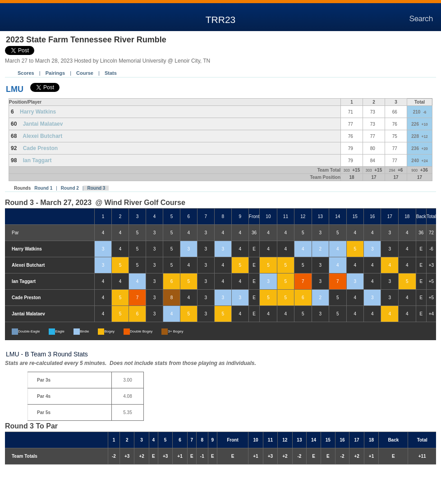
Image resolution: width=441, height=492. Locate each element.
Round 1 (43, 188)
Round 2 (70, 188)
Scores (26, 73)
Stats (111, 73)
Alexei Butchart (42, 136)
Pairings (55, 73)
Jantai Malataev (43, 124)
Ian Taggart (37, 160)
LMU (14, 89)
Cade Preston (40, 148)
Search (421, 19)
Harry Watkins (38, 112)
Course (84, 73)
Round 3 (96, 188)
